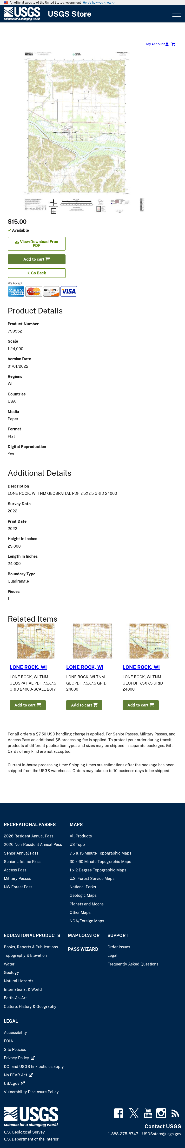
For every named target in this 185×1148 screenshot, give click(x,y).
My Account (157, 44)
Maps (76, 824)
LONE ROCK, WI (28, 667)
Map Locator (84, 935)
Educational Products (32, 935)
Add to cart (36, 259)
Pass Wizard (83, 949)
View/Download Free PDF (36, 243)
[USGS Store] (87, 14)
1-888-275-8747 (123, 1134)
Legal (11, 1021)
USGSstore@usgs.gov (161, 1134)
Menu (176, 14)
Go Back (36, 273)
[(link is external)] (17, 1058)
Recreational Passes (30, 824)
